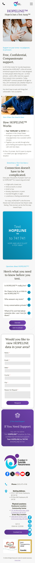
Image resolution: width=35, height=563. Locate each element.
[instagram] (17, 476)
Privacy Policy (17, 562)
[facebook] (7, 476)
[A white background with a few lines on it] (3, 5)
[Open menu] (31, 4)
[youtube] (22, 476)
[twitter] (12, 476)
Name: (6, 353)
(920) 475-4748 (22, 486)
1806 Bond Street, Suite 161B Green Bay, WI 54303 (20, 519)
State (6, 368)
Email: (6, 360)
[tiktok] (27, 476)
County (6, 375)
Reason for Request (10, 390)
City (5, 382)
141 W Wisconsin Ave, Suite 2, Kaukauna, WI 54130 (20, 513)
